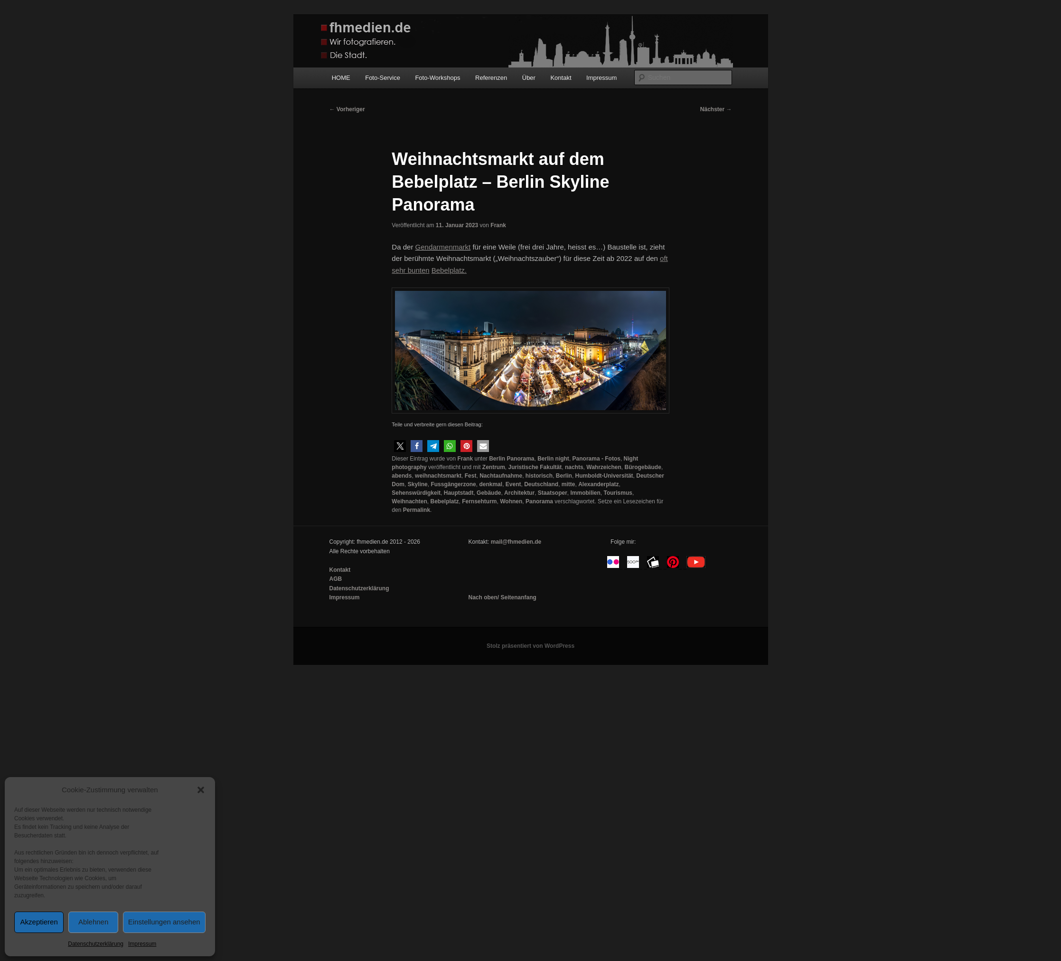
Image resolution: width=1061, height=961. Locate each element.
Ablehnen (93, 922)
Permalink (416, 510)
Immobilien (586, 493)
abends (402, 475)
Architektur (519, 493)
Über (528, 77)
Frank (498, 225)
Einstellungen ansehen (164, 922)
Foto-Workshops (437, 77)
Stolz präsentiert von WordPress (530, 646)
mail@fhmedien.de (516, 541)
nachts (574, 467)
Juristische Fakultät (535, 467)
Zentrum (493, 467)
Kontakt (560, 77)
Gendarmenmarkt (443, 247)
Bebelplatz (445, 501)
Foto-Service (382, 77)
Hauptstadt (459, 493)
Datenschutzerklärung (95, 944)
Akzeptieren (39, 922)
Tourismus (618, 493)
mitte (568, 484)
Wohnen (511, 501)
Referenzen (491, 77)
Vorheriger (347, 109)
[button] (201, 790)
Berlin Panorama (511, 458)
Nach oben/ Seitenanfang (502, 597)
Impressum (142, 944)
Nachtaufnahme (500, 475)
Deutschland (541, 484)
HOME (341, 77)
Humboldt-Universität (604, 475)
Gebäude (489, 493)
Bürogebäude (643, 467)
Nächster (716, 109)
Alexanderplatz (598, 484)
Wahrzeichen (603, 467)
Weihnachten (409, 501)
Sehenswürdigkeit (416, 493)
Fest (471, 475)
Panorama (539, 501)
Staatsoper (552, 493)
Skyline (418, 484)
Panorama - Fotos (596, 458)
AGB (335, 579)
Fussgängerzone (453, 484)
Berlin (564, 475)
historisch (539, 475)
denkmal (490, 484)
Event (513, 484)
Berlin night (553, 458)
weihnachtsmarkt (438, 475)
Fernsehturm (479, 501)
